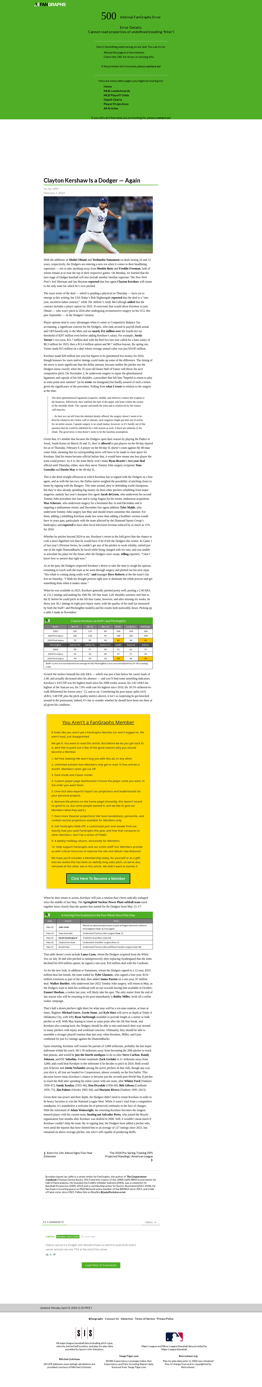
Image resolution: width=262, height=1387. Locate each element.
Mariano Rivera (109, 1089)
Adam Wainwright (81, 1110)
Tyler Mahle (127, 507)
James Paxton (109, 979)
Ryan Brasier (117, 460)
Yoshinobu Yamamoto (106, 259)
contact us (153, 66)
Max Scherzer (52, 503)
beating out (94, 1114)
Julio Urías (64, 927)
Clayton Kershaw (128, 281)
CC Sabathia (68, 1059)
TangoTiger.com (128, 1356)
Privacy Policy (165, 1318)
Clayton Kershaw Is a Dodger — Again (92, 180)
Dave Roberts (116, 574)
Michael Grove (71, 1012)
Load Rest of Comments (101, 1265)
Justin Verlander (75, 1067)
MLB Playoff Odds (116, 95)
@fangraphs (96, 1318)
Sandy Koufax (65, 1085)
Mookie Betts (105, 268)
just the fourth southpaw (90, 1054)
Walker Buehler (60, 983)
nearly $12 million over (106, 331)
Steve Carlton (131, 1054)
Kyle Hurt (110, 1012)
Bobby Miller (122, 996)
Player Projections (116, 104)
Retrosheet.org (188, 1356)
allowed (105, 443)
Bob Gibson (126, 1085)
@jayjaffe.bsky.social (113, 1192)
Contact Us (112, 1318)
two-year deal (136, 460)
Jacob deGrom (109, 494)
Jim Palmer (63, 1089)
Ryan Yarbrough (85, 1017)
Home (108, 86)
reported (93, 281)
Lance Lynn (88, 954)
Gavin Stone (89, 1012)
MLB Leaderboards (117, 90)
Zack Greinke (107, 1059)
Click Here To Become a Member (98, 878)
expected (67, 524)
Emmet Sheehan (54, 992)
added (131, 302)
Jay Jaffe (53, 188)
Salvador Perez (111, 1114)
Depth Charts (113, 99)
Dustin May (67, 469)
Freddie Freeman (129, 268)
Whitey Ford (132, 1081)
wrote (88, 382)
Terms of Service (145, 1318)
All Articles (111, 108)
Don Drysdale (96, 1085)
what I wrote (114, 386)
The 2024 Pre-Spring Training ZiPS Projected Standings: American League (129, 1154)
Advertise (127, 1318)
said (93, 574)
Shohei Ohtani (78, 259)
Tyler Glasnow (104, 974)
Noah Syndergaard (68, 937)
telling (125, 554)
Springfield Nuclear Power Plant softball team (111, 902)
